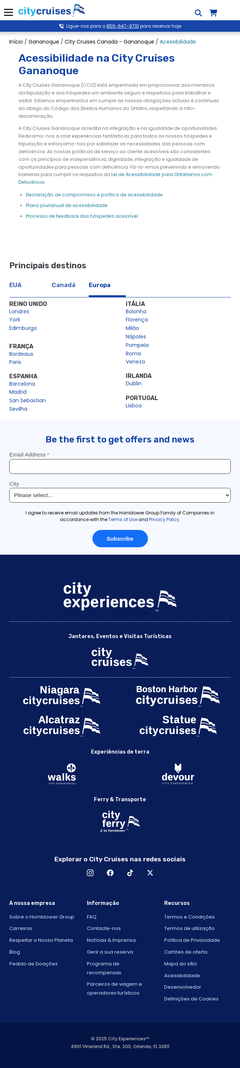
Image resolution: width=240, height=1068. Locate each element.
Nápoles (136, 336)
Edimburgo (23, 328)
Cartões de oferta (185, 951)
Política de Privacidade (192, 940)
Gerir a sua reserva (110, 951)
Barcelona (22, 383)
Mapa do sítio (180, 963)
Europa (100, 285)
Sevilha (18, 409)
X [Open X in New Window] (150, 872)
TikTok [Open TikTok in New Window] (130, 872)
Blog (14, 951)
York (14, 319)
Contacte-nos (104, 928)
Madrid (18, 392)
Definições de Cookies (191, 998)
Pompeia (137, 345)
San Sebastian (27, 400)
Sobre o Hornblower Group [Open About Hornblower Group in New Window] (41, 916)
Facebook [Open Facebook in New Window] (110, 872)
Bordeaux (21, 354)
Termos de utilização (189, 928)
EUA (15, 285)
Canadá (63, 285)
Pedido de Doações (33, 963)
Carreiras (20, 928)
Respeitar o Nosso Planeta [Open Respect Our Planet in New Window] (41, 940)
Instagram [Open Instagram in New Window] (90, 872)
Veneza (135, 361)
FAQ (92, 916)
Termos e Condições (189, 916)
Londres (19, 311)
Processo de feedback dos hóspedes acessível (82, 216)
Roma (133, 353)
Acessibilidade (182, 975)
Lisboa (134, 405)
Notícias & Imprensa (111, 940)
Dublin (134, 383)
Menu (8, 12)
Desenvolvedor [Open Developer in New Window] (182, 987)
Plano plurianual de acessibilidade (67, 205)
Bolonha (136, 311)
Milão (132, 328)
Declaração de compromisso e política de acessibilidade (94, 195)
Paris (15, 362)
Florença (137, 319)
